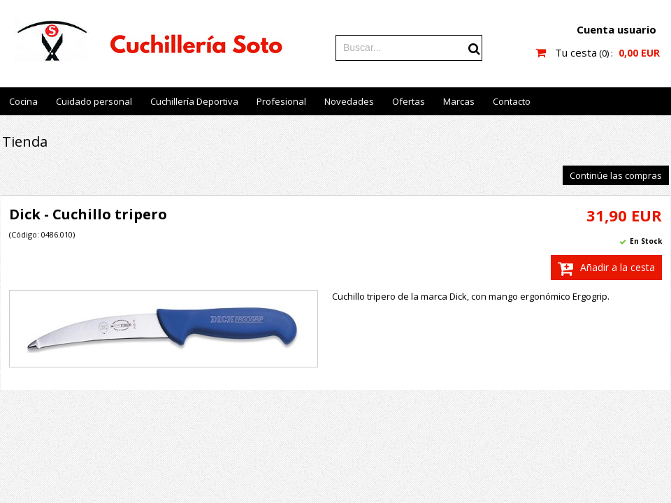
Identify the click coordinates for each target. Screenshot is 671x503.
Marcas (459, 101)
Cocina (23, 101)
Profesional (281, 101)
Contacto (512, 101)
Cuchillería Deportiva (194, 101)
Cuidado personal (94, 101)
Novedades (349, 101)
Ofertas (408, 101)
